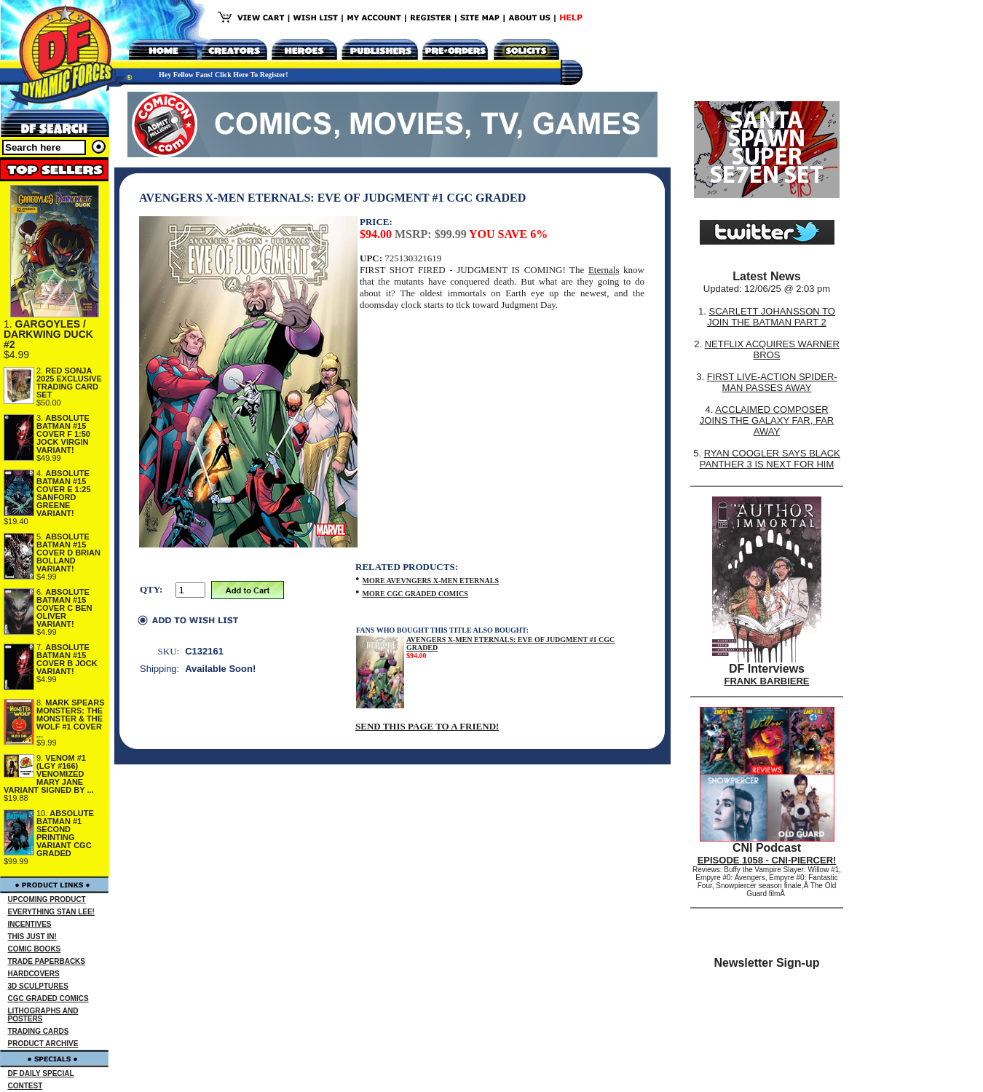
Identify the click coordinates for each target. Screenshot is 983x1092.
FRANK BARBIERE (767, 681)
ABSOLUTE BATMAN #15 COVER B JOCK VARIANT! (67, 659)
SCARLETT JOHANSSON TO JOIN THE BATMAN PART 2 (771, 317)
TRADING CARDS (38, 1031)
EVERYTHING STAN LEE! (51, 912)
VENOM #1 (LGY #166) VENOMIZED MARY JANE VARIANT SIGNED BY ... (49, 773)
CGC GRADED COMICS (48, 998)
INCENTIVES (30, 924)
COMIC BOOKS (34, 949)
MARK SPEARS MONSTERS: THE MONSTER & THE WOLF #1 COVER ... (70, 718)
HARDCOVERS (34, 974)
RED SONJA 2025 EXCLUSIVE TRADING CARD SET (69, 382)
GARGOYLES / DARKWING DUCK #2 (48, 334)
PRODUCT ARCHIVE (43, 1044)
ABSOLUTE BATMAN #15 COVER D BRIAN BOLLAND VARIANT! (68, 552)
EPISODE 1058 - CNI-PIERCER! (767, 860)
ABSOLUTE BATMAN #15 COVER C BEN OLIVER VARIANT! (64, 607)
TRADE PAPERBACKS (47, 961)
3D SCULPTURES (38, 986)
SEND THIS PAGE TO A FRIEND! (427, 726)
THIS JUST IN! (32, 937)
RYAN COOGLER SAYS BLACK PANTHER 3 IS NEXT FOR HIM (770, 459)
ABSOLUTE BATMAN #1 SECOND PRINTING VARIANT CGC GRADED (65, 833)
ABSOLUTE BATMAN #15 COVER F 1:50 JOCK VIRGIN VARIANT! (63, 434)
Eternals (604, 269)
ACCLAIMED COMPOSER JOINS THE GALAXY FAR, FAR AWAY (767, 420)
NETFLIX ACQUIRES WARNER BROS (772, 349)
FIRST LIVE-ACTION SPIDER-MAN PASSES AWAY (772, 382)
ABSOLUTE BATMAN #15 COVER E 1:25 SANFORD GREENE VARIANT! (63, 493)
